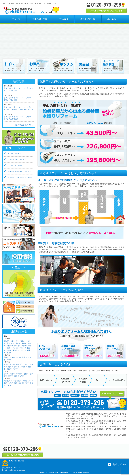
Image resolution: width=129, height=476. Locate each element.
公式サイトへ (120, 464)
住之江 (15, 348)
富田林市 (17, 383)
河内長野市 (8, 381)
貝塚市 (12, 374)
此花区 (12, 341)
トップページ (13, 19)
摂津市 (9, 360)
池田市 (6, 341)
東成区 (24, 343)
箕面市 (12, 357)
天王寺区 (17, 346)
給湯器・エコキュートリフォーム (20, 177)
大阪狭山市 (27, 381)
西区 (12, 343)
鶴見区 (24, 346)
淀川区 (9, 353)
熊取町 (6, 374)
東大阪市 (23, 367)
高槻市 (6, 357)
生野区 (9, 348)
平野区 (9, 350)
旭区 (22, 350)
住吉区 (21, 348)
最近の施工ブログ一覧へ (24, 125)
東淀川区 (16, 350)
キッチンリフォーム (15, 165)
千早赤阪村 (17, 381)
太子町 (10, 383)
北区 (8, 343)
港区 (17, 341)
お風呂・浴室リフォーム (17, 159)
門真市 (10, 367)
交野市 (12, 364)
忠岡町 (26, 374)
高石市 (10, 376)
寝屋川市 (19, 364)
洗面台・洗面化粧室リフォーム (19, 171)
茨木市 (24, 357)
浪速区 (17, 343)
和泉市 (16, 376)
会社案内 (111, 19)
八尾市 (15, 369)
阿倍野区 (10, 346)
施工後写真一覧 (87, 19)
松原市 (9, 369)
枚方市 (6, 364)
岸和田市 (19, 374)
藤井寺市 (25, 383)
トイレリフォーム (14, 153)
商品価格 (63, 19)
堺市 (22, 376)
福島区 (22, 341)
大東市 (16, 367)
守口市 (26, 364)
